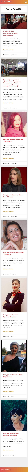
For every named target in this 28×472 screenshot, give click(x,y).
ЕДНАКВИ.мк (6, 1)
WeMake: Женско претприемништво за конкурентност (10, 33)
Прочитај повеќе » (8, 49)
